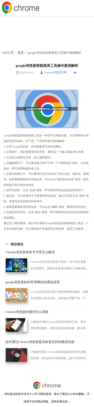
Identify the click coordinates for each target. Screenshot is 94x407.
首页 (21, 52)
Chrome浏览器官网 (55, 72)
